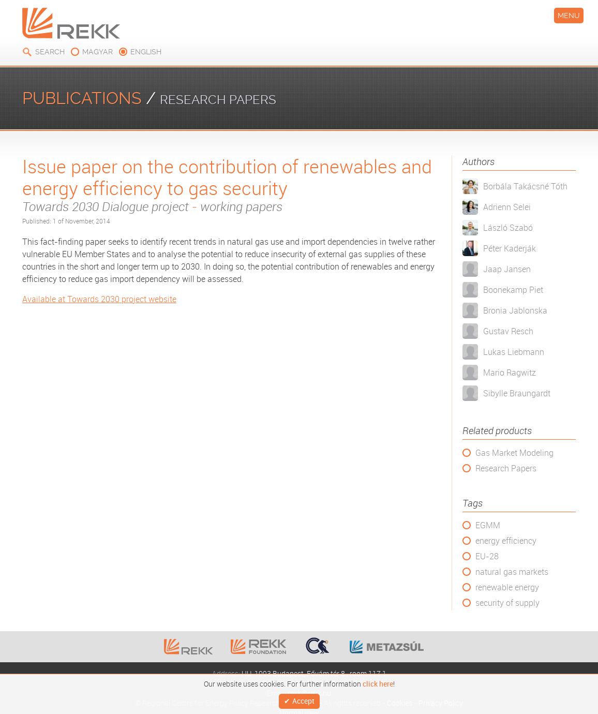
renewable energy (507, 587)
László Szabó (508, 227)
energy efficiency (505, 541)
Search (50, 52)
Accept (303, 700)
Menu (569, 15)
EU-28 (487, 556)
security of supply (507, 603)
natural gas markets (511, 572)
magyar (97, 52)
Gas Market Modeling (514, 453)
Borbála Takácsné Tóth (525, 186)
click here (378, 681)
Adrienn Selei (507, 207)
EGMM (487, 525)
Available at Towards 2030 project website (99, 299)
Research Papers (505, 468)
